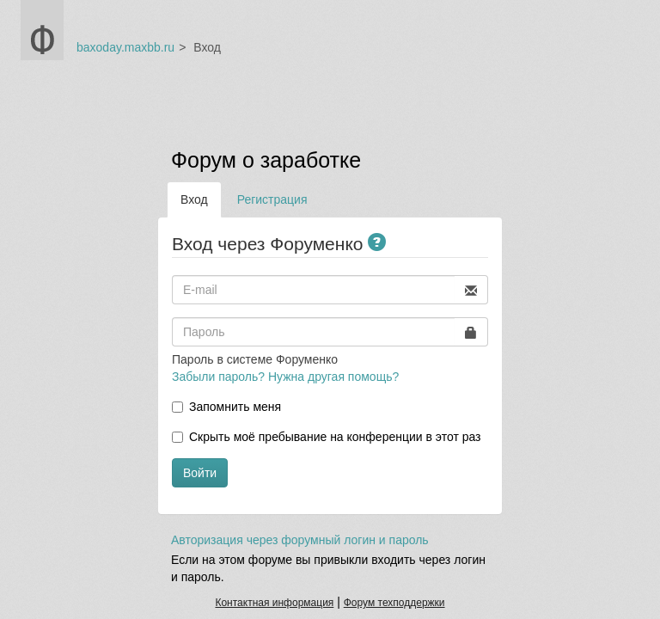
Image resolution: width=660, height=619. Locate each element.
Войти (200, 473)
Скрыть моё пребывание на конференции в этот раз (335, 437)
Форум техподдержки (394, 603)
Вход (194, 199)
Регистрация (272, 199)
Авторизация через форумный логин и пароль (300, 540)
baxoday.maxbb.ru (125, 47)
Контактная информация (274, 603)
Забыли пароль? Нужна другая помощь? (285, 376)
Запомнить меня (235, 407)
